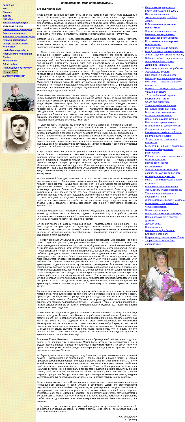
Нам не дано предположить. (161, 122)
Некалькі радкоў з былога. (160, 230)
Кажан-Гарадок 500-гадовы (19, 36)
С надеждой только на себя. (161, 129)
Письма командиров (15, 40)
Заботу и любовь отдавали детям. (164, 58)
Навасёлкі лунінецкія (15, 22)
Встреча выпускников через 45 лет (164, 237)
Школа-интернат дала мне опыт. (163, 125)
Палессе (8, 19)
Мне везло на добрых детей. (161, 75)
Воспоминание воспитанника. (161, 186)
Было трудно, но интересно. (161, 112)
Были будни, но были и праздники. (164, 146)
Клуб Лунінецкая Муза (16, 50)
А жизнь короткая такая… (159, 169)
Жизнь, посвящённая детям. (161, 31)
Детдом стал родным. (157, 71)
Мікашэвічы (10, 60)
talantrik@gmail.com (13, 74)
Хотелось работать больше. (160, 105)
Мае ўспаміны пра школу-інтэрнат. (164, 51)
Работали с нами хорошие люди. (163, 213)
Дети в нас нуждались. (158, 64)
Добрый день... (153, 223)
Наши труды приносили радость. (163, 78)
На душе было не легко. (158, 135)
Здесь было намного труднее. (161, 119)
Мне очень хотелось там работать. (164, 68)
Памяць (7, 12)
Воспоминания (153, 227)
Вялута (7, 15)
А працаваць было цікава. (159, 61)
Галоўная (8, 5)
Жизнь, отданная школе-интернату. (164, 54)
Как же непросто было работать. (163, 132)
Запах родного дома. (157, 210)
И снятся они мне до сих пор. (161, 48)
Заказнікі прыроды (14, 33)
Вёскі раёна (10, 64)
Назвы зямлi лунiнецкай (17, 53)
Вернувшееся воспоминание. (161, 37)
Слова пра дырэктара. (157, 102)
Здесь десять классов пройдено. (163, 189)
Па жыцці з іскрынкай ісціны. (161, 108)
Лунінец (7, 57)
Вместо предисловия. (157, 14)
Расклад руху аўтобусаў (17, 67)
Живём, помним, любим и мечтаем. (165, 200)
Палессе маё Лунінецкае (17, 29)
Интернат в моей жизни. (158, 115)
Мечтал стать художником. (160, 34)
